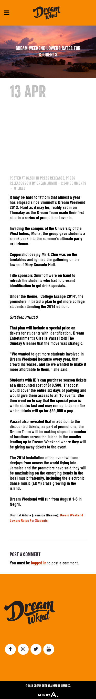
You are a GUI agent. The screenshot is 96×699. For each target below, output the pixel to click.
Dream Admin (46, 183)
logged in (38, 564)
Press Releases (52, 178)
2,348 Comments (73, 183)
